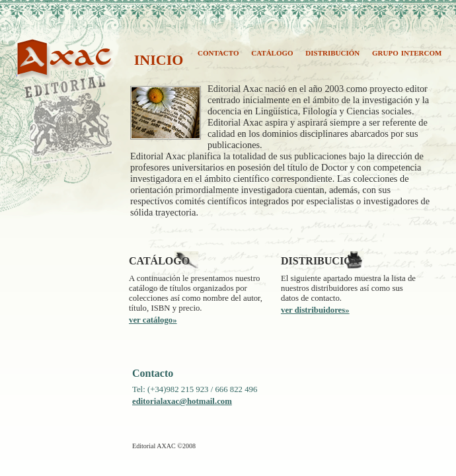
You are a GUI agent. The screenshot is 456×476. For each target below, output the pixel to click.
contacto (218, 52)
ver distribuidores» (315, 310)
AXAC (31, 71)
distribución (332, 52)
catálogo (272, 52)
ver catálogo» (153, 320)
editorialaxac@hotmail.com (182, 401)
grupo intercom (406, 52)
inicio (159, 57)
